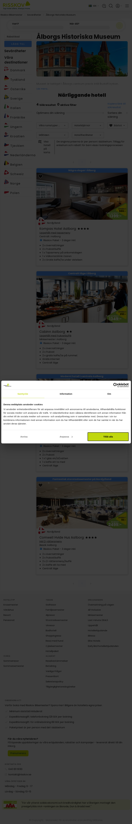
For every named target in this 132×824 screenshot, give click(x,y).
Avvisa (24, 436)
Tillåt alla (108, 436)
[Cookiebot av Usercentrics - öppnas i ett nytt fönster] (115, 385)
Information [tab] (66, 394)
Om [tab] (109, 394)
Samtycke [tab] (23, 394)
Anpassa (66, 436)
